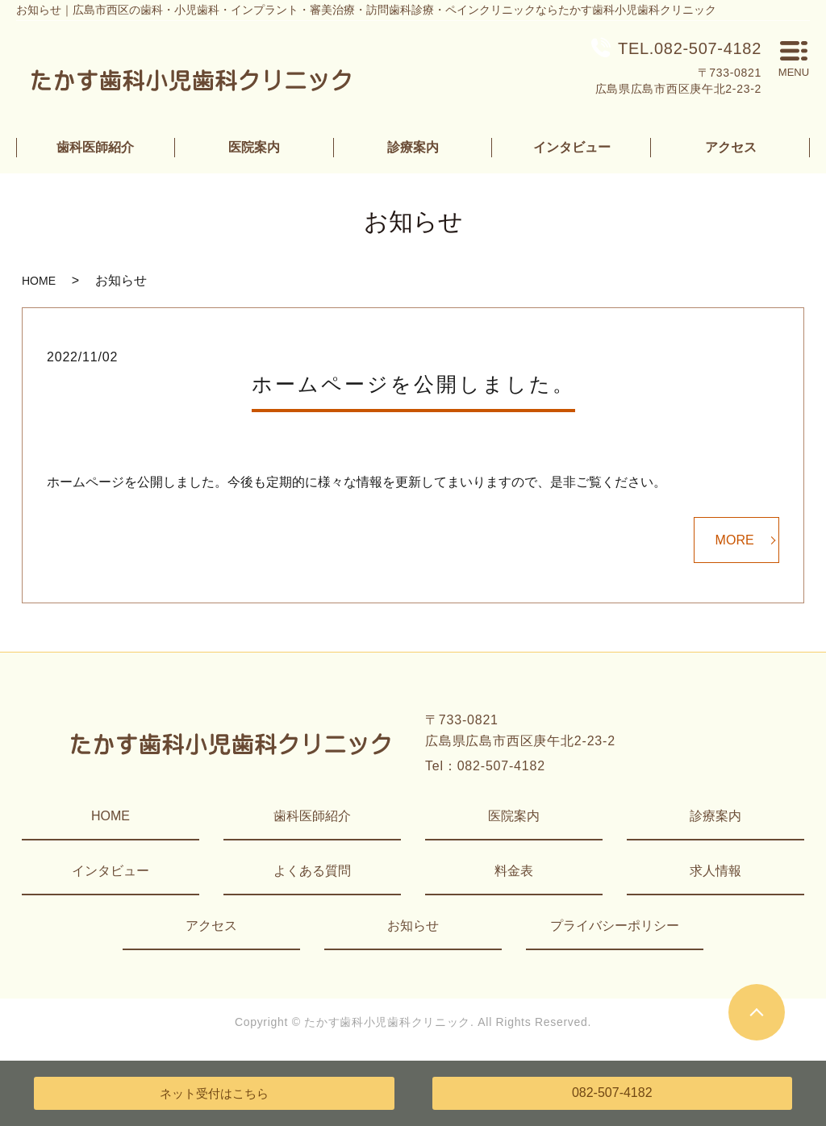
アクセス (731, 147)
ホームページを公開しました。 (413, 384)
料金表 (513, 871)
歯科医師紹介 (95, 147)
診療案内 (413, 147)
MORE (734, 540)
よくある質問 (312, 871)
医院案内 (254, 147)
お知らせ (413, 925)
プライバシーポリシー (614, 925)
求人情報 (715, 871)
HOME (39, 280)
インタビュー (572, 147)
